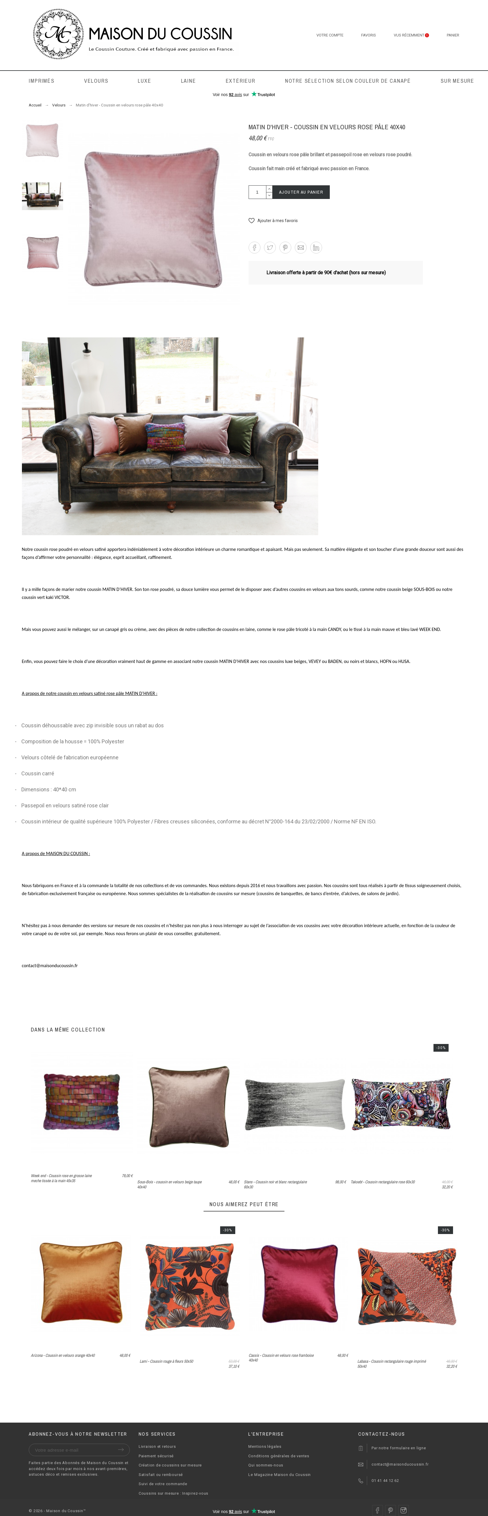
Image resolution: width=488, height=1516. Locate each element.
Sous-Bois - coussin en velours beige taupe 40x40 (169, 1184)
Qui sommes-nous (265, 1465)
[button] (273, 221)
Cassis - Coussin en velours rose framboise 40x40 (389, 1358)
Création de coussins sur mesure (170, 1465)
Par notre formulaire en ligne (399, 1448)
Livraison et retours (157, 1446)
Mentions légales (264, 1446)
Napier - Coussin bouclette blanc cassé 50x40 (64, 1361)
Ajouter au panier (301, 192)
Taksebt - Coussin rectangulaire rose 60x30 (383, 1182)
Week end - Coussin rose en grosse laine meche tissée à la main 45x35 (61, 1178)
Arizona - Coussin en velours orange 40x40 (171, 1355)
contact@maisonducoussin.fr (400, 1464)
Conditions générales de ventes (278, 1456)
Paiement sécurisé (156, 1456)
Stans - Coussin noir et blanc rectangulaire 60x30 (275, 1184)
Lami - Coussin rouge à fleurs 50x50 (275, 1361)
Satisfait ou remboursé (161, 1474)
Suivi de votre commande (163, 1484)
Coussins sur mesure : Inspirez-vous (173, 1493)
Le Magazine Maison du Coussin (279, 1474)
